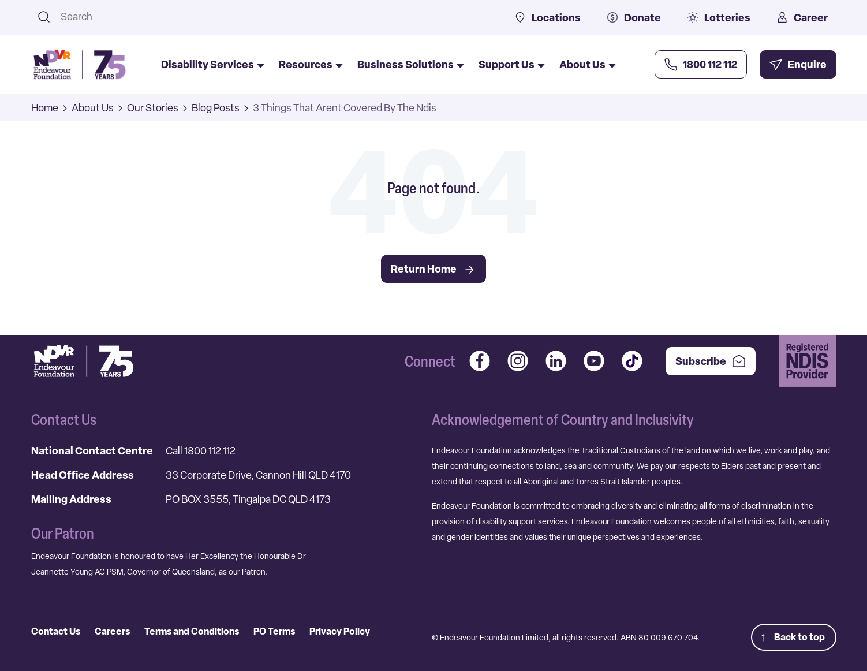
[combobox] (272, 16)
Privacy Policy (339, 631)
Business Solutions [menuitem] (410, 64)
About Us (93, 107)
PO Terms (274, 631)
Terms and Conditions (191, 631)
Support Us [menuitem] (512, 64)
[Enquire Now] (798, 64)
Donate (634, 17)
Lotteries (718, 17)
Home (44, 107)
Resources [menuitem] (311, 64)
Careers (112, 631)
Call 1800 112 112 (201, 450)
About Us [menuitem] (587, 64)
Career (802, 17)
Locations (547, 17)
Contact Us (55, 631)
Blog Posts (216, 107)
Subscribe (710, 361)
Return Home (433, 269)
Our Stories (152, 107)
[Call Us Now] (701, 64)
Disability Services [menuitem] (212, 64)
